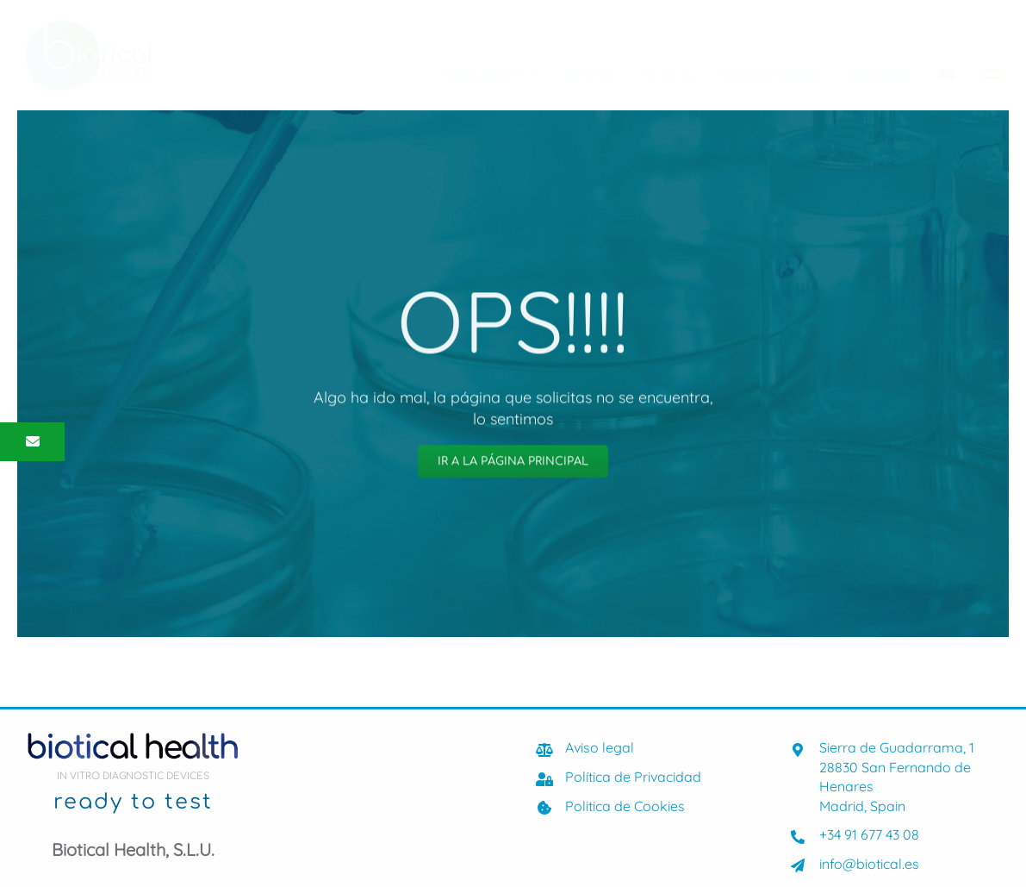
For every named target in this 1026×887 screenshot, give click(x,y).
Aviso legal (599, 747)
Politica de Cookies (625, 806)
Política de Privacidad (633, 776)
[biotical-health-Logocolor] (88, 28)
